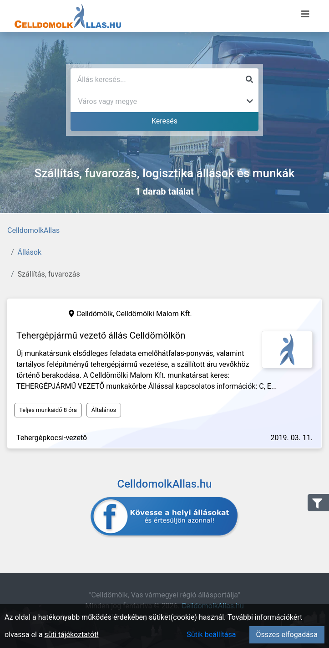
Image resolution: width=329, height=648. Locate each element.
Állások (29, 252)
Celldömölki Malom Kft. (154, 313)
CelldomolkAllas (33, 230)
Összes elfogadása (287, 634)
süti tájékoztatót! (72, 634)
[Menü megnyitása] (305, 14)
